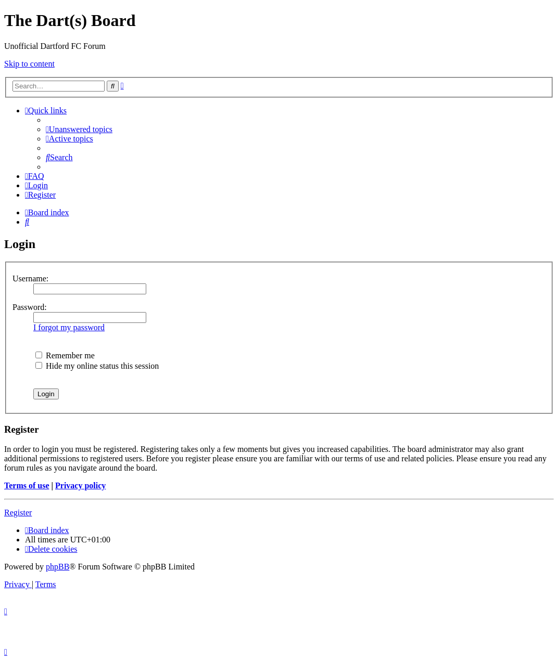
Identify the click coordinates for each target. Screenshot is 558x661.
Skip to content (29, 63)
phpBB (57, 566)
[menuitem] (79, 129)
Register (18, 512)
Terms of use (26, 485)
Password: (29, 307)
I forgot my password (69, 327)
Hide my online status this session (97, 365)
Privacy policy (80, 485)
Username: (30, 278)
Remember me (65, 355)
